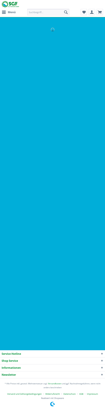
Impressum (92, 393)
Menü (9, 12)
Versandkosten (54, 383)
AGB (81, 393)
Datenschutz (69, 393)
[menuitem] (8, 12)
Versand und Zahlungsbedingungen (24, 393)
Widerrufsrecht (52, 393)
